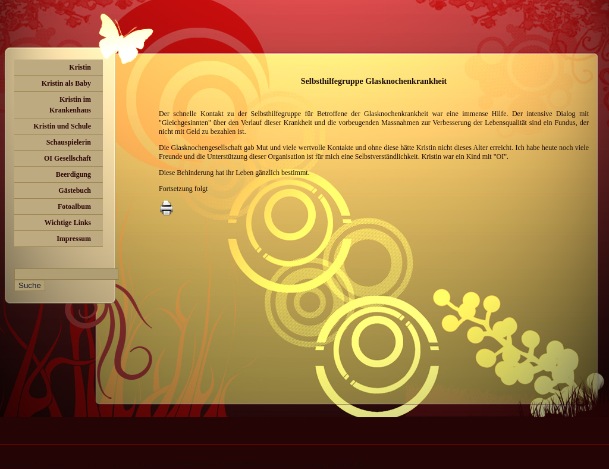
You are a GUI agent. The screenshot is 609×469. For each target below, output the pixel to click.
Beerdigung (73, 174)
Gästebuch (74, 190)
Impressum (73, 238)
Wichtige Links (68, 222)
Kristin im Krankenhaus (70, 104)
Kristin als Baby (66, 83)
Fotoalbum (74, 206)
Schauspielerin (68, 142)
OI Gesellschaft (67, 158)
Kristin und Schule (62, 126)
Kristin (80, 67)
